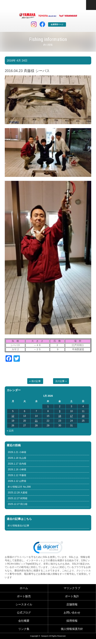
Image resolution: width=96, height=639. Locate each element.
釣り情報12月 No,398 (19, 486)
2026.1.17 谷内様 (17, 463)
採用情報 (72, 620)
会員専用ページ (57, 24)
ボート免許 (72, 596)
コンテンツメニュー (91, 5)
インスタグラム (34, 24)
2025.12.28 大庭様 (17, 492)
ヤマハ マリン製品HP (27, 16)
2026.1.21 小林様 (17, 452)
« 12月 (10, 430)
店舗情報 (72, 604)
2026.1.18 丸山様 (17, 458)
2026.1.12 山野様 (17, 481)
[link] (48, 548)
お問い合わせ (72, 612)
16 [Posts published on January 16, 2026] (59, 416)
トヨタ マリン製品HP (47, 16)
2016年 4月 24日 (17, 60)
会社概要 (23, 620)
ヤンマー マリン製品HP (68, 16)
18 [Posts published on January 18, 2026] (83, 416)
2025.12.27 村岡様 (17, 498)
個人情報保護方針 (72, 628)
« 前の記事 (35, 381)
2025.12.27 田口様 (17, 504)
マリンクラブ (72, 588)
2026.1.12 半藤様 (17, 475)
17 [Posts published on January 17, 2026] (71, 416)
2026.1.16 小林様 (17, 469)
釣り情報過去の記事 (18, 525)
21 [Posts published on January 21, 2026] (36, 420)
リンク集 (23, 628)
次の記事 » (61, 381)
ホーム (24, 588)
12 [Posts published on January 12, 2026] (13, 416)
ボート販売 (24, 596)
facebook (42, 24)
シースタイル (24, 604)
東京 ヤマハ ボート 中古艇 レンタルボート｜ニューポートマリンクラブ (34, 5)
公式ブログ (24, 612)
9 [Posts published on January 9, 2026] (59, 411)
